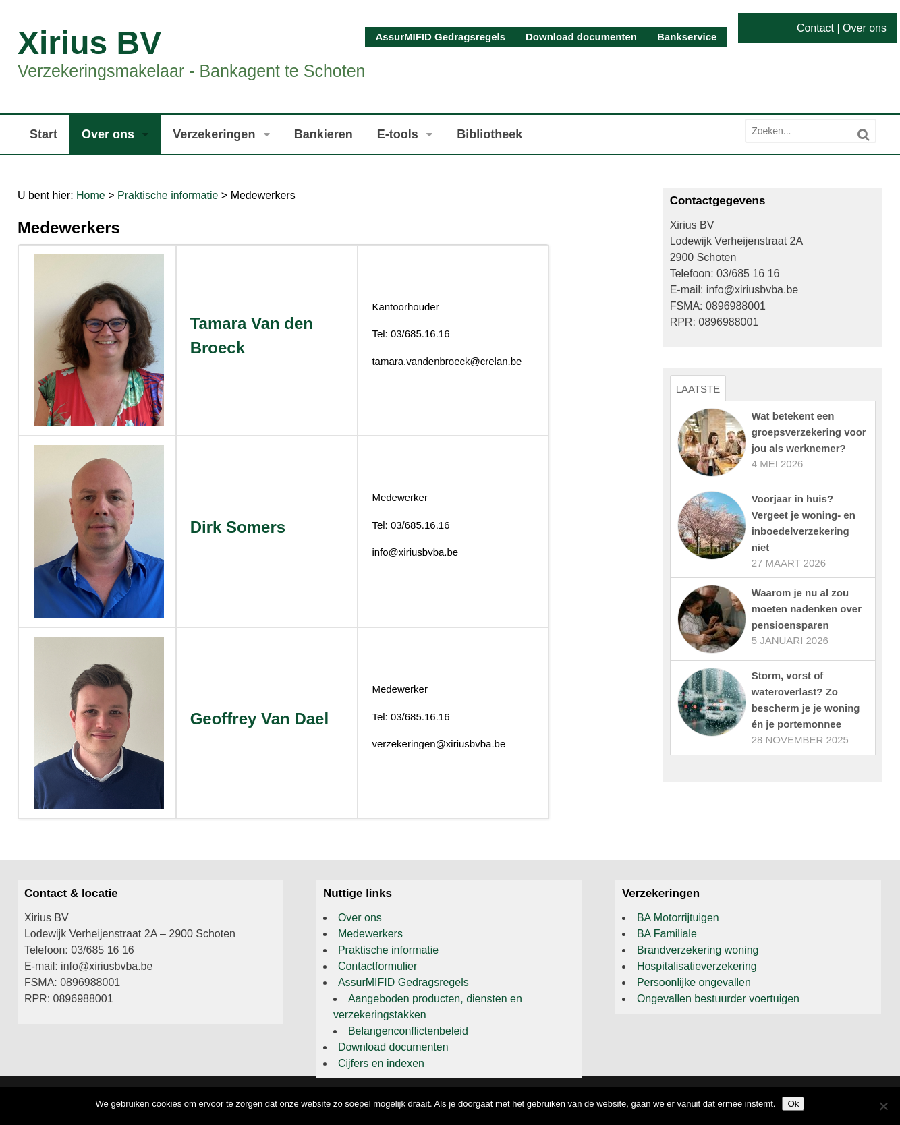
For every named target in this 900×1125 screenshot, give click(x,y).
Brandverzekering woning (698, 950)
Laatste (698, 389)
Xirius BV (89, 43)
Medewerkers (370, 934)
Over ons (865, 28)
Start (43, 134)
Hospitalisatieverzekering (697, 966)
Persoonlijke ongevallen (694, 982)
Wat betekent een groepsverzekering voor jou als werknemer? (809, 432)
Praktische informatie (167, 195)
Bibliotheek (489, 134)
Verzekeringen (214, 134)
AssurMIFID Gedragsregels (440, 36)
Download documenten (581, 36)
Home (90, 195)
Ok (793, 1104)
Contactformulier (377, 966)
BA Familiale (667, 934)
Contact (815, 28)
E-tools (397, 134)
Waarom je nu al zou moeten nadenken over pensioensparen (807, 609)
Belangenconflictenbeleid (408, 1031)
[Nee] (883, 1106)
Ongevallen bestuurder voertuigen (718, 998)
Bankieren (323, 134)
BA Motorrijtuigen (678, 917)
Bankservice (686, 36)
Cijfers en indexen (381, 1063)
